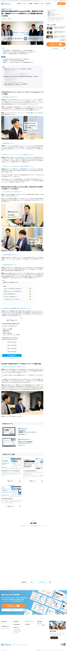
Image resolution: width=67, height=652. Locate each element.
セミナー (42, 3)
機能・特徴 (19, 3)
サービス (25, 3)
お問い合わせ (48, 3)
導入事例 (30, 3)
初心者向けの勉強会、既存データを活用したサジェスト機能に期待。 (16, 84)
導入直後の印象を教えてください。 (11, 79)
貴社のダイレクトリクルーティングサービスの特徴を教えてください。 (17, 73)
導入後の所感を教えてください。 (10, 81)
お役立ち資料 (36, 3)
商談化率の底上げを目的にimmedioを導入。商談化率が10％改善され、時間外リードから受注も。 (21, 76)
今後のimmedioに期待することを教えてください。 (14, 85)
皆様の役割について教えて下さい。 (11, 70)
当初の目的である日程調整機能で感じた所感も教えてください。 (16, 82)
